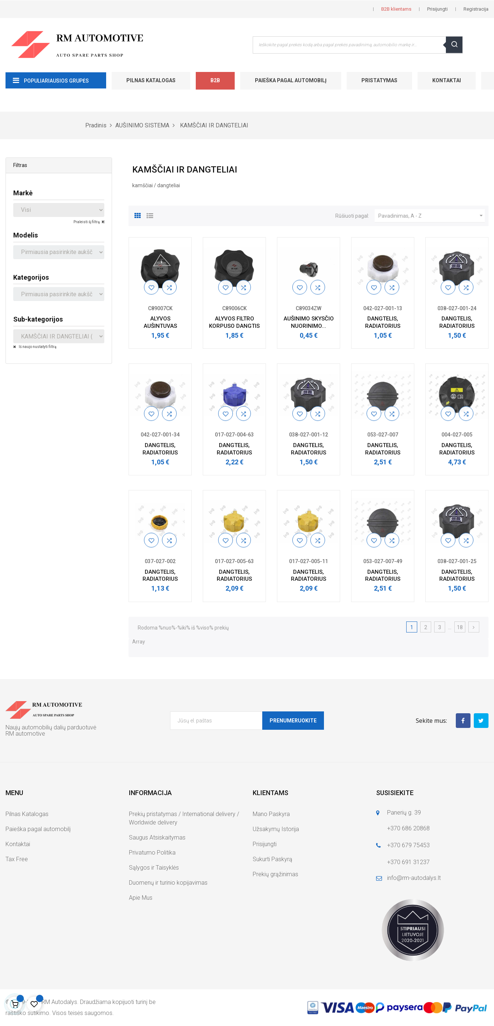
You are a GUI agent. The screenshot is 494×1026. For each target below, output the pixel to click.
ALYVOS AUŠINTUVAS (160, 322)
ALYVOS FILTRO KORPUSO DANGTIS (234, 322)
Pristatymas (379, 80)
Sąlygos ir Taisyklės (154, 867)
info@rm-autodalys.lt (414, 877)
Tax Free (17, 859)
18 (460, 627)
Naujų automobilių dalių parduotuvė (51, 727)
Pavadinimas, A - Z (431, 215)
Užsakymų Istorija (276, 829)
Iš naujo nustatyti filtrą (37, 347)
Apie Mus (140, 897)
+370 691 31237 (408, 862)
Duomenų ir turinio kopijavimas (168, 882)
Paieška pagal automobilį (291, 80)
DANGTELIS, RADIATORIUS (382, 322)
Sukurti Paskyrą (272, 859)
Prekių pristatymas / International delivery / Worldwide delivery (184, 818)
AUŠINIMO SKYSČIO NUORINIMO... (309, 322)
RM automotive (25, 733)
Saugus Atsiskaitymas (157, 837)
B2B (215, 80)
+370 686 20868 (408, 828)
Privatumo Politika (152, 852)
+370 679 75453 (408, 845)
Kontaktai (446, 80)
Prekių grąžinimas (275, 874)
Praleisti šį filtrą (86, 222)
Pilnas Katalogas (151, 80)
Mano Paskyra (271, 814)
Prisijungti (265, 844)
